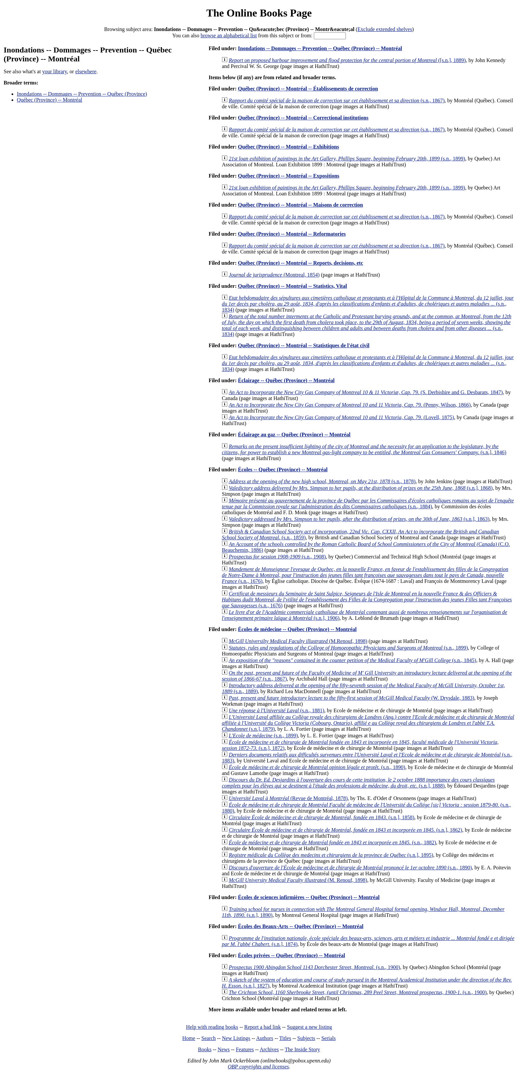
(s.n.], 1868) (361, 488)
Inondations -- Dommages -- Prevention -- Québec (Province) (82, 94)
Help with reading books (212, 1027)
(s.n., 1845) (352, 660)
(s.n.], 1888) (358, 783)
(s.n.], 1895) (331, 855)
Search (209, 1038)
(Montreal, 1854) (274, 275)
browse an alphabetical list (229, 35)
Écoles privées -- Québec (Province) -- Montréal (291, 955)
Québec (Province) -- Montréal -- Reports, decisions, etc (300, 263)
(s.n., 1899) (347, 158)
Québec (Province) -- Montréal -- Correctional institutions (303, 117)
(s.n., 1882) (332, 842)
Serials (328, 1038)
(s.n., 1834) (368, 304)
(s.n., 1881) (276, 710)
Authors (264, 1038)
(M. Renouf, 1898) (298, 880)
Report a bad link (262, 1027)
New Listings (236, 1038)
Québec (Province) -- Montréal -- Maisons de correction (300, 205)
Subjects (306, 1038)
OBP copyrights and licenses (258, 1066)
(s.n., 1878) (322, 481)
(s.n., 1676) (365, 575)
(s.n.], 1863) (359, 519)
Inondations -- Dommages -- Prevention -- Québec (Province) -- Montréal (320, 48)
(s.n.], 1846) (364, 449)
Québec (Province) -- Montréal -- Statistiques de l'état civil (303, 345)
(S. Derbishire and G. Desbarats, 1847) (366, 392)
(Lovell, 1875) (341, 417)
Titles (285, 1038)
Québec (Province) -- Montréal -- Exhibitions (288, 147)
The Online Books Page (259, 13)
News (224, 1049)
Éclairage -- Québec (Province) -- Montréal (286, 380)
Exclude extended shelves (384, 29)
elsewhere (85, 71)
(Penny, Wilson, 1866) (349, 405)
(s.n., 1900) (314, 967)
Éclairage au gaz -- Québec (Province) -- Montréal (294, 434)
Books (204, 1049)
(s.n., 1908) (277, 556)
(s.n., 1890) (317, 767)
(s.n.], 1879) (368, 723)
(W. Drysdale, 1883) (351, 698)
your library (54, 71)
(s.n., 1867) (336, 100)
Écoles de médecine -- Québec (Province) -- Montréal (297, 629)
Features (245, 1049)
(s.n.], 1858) (321, 817)
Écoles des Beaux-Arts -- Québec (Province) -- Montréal (300, 926)
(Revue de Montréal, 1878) (288, 798)
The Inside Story (302, 1049)
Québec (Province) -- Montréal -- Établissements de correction (308, 88)
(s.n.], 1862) (345, 830)
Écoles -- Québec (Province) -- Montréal (282, 469)
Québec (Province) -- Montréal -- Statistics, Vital (292, 286)
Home (188, 1038)
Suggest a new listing (309, 1027)
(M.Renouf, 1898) (298, 641)
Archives (269, 1049)
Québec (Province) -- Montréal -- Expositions (288, 176)
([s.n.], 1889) (347, 60)
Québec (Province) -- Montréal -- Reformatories (292, 234)
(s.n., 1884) (368, 503)
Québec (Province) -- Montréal (49, 100)
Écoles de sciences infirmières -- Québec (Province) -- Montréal (309, 897)
